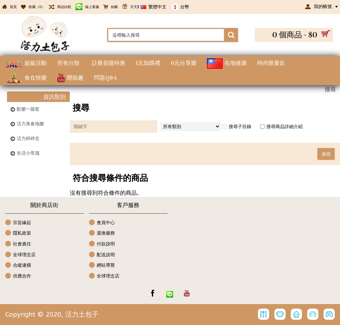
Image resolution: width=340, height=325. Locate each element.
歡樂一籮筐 (28, 109)
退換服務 (102, 233)
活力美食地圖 (30, 123)
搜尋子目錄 (236, 126)
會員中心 (102, 223)
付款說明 (102, 244)
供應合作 (18, 276)
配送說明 (102, 255)
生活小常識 (28, 153)
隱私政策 (18, 233)
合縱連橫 (18, 265)
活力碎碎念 (28, 138)
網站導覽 (102, 265)
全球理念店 (20, 255)
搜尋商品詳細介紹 (281, 126)
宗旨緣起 (18, 223)
